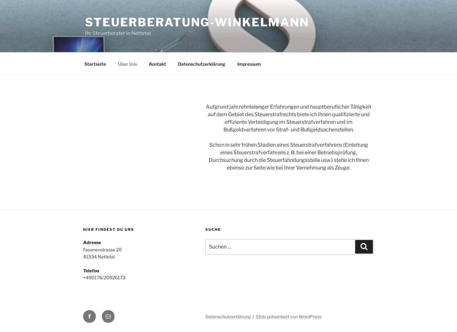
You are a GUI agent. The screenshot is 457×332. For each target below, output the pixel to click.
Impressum (249, 64)
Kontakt (157, 64)
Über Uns (127, 64)
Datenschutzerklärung (201, 64)
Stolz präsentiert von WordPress (288, 316)
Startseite (95, 64)
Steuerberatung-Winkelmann (197, 22)
